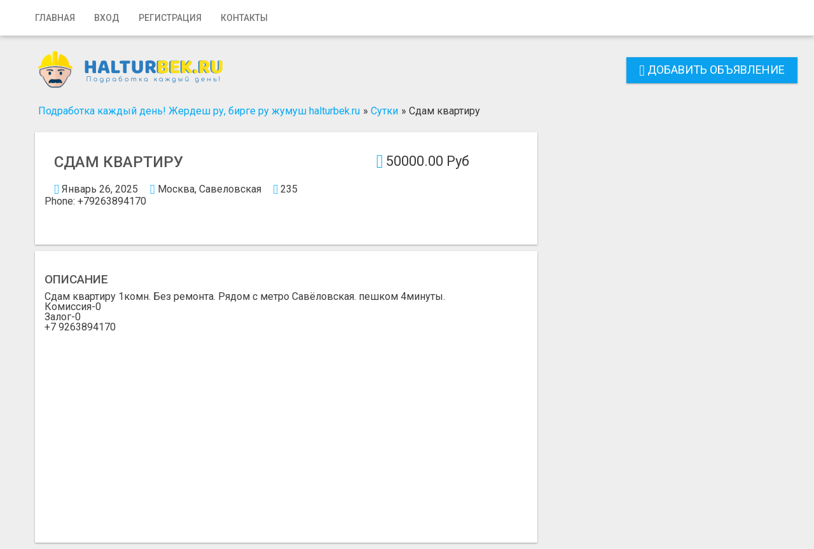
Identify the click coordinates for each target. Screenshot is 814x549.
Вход (107, 18)
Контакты (244, 18)
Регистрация (170, 18)
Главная (55, 18)
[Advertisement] (286, 428)
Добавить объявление (712, 69)
